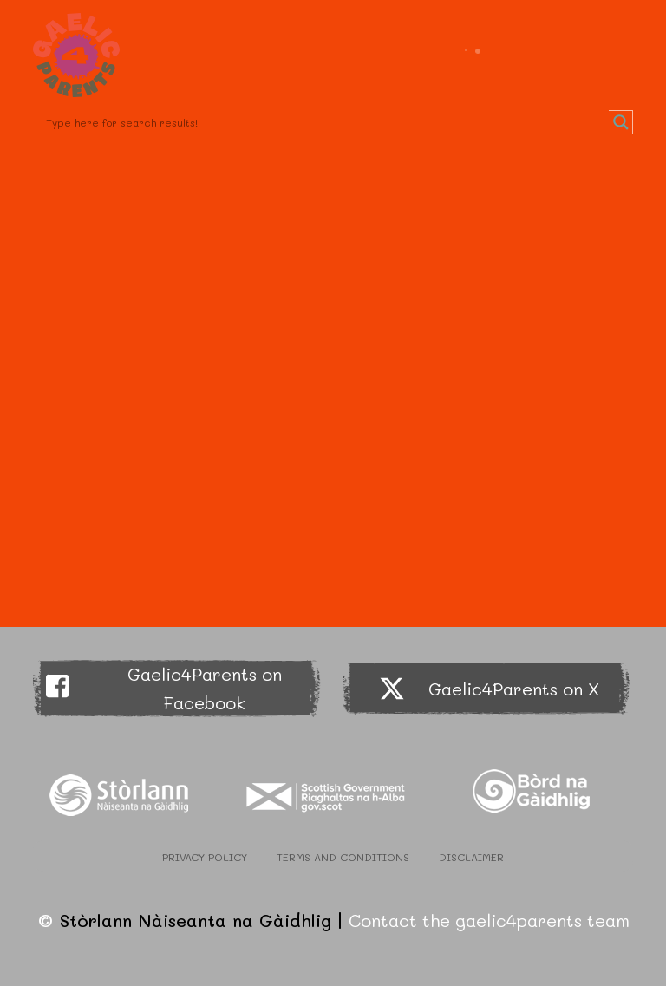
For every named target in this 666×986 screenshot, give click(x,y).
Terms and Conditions (343, 857)
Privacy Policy (204, 857)
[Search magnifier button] (621, 122)
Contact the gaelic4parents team (489, 920)
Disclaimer (471, 857)
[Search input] (325, 122)
